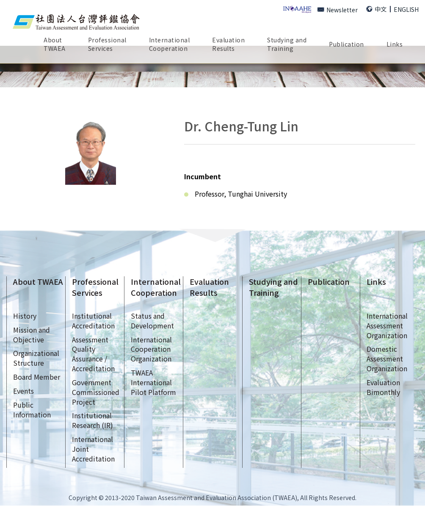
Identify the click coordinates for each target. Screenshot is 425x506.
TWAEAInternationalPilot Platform (153, 382)
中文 (376, 9)
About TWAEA (38, 281)
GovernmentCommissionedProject (95, 392)
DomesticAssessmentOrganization (387, 358)
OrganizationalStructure (36, 358)
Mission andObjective (31, 335)
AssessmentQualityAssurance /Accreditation (93, 354)
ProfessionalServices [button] (107, 44)
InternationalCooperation (156, 287)
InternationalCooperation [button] (169, 44)
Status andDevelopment (152, 321)
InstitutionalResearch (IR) (92, 420)
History (24, 316)
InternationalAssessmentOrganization (387, 325)
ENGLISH (406, 9)
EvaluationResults (228, 44)
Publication (329, 281)
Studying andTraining (273, 287)
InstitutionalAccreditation (93, 321)
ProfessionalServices (95, 287)
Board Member (36, 377)
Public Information (32, 410)
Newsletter (337, 10)
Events (23, 391)
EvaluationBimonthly (383, 387)
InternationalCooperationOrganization (151, 349)
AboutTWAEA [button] (55, 44)
